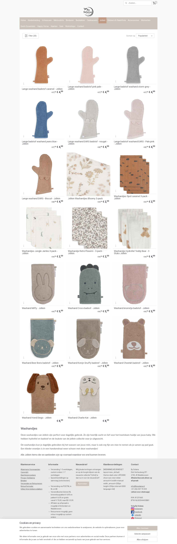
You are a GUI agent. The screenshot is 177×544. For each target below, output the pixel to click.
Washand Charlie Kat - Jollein (82, 418)
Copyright (24, 472)
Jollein (102, 20)
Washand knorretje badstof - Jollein (131, 308)
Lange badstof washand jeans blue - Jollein (40, 142)
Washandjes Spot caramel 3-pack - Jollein (131, 197)
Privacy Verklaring (28, 478)
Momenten (145, 20)
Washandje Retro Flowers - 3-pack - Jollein (85, 252)
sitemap (70, 539)
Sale (61, 26)
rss (75, 539)
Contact (80, 26)
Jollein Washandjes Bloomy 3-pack (85, 198)
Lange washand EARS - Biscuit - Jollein (41, 198)
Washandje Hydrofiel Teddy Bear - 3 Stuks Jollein (131, 252)
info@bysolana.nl (138, 486)
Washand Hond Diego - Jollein (37, 418)
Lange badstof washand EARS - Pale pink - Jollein (134, 142)
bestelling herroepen (84, 539)
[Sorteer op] (145, 36)
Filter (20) (30, 35)
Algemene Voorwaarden (30, 469)
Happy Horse (43, 26)
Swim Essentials (28, 26)
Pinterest (138, 518)
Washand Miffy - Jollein (33, 308)
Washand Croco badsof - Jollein (84, 308)
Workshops (70, 26)
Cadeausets (92, 20)
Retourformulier (27, 486)
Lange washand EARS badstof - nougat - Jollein (88, 142)
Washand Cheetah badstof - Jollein (131, 363)
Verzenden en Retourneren (31, 484)
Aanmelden (82, 484)
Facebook (138, 512)
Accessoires (133, 20)
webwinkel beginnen (100, 539)
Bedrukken (80, 20)
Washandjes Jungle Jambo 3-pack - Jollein (40, 252)
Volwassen (47, 20)
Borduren (70, 20)
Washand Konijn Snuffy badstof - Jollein (88, 363)
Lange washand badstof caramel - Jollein (42, 89)
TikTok (136, 521)
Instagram (139, 509)
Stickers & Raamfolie (116, 20)
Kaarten (54, 26)
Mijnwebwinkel (121, 539)
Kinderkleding (34, 20)
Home (23, 20)
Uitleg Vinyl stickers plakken (31, 489)
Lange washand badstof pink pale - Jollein (85, 88)
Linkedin (138, 515)
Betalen (24, 481)
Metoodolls (59, 20)
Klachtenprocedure (28, 475)
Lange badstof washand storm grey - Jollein (132, 88)
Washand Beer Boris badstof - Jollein (40, 363)
